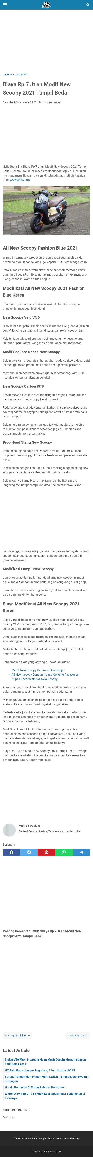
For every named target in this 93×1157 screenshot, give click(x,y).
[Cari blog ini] (88, 5)
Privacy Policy (44, 1138)
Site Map (75, 1138)
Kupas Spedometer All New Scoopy (35, 679)
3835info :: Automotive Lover (46, 1151)
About (17, 1138)
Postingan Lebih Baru (17, 1035)
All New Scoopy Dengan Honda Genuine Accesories (45, 674)
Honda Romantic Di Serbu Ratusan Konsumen (35, 1087)
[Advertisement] (46, 41)
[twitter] (29, 852)
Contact (28, 1138)
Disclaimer (61, 1138)
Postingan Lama (77, 1035)
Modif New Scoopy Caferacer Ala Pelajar (38, 670)
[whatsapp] (64, 852)
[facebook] (11, 852)
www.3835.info (20, 180)
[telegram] (81, 852)
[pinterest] (46, 852)
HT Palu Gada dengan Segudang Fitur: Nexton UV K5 (40, 1070)
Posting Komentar (49, 102)
